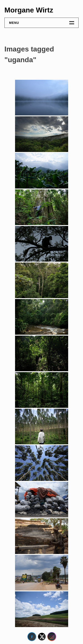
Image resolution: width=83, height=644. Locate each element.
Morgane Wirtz (28, 10)
